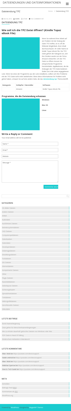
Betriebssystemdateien (10, 227)
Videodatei (6, 309)
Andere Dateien (8, 212)
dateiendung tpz (50, 79)
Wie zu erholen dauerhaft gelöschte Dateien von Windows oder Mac (27, 331)
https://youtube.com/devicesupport (26, 354)
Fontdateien (6, 258)
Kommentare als (10, 391)
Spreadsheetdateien (9, 293)
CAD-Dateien (7, 231)
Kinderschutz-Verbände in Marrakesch (16, 339)
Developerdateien (8, 247)
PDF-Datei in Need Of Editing (13, 335)
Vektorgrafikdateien (9, 301)
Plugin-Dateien (7, 278)
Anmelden (5, 384)
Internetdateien (7, 266)
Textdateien (6, 297)
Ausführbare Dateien (9, 223)
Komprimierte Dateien (10, 270)
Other (25, 19)
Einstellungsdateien (9, 255)
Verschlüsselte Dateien (10, 305)
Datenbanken (7, 239)
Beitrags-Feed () (9, 388)
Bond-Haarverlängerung (11, 323)
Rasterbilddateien (8, 282)
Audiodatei (6, 220)
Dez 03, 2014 (7, 19)
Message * (30, 172)
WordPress (15, 407)
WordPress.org (7, 395)
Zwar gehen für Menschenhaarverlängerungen (19, 327)
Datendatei (6, 243)
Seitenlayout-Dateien (10, 286)
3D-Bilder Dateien (8, 208)
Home (50, 11)
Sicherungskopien (8, 290)
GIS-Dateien (6, 262)
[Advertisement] (21, 53)
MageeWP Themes (36, 407)
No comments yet (37, 19)
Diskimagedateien (8, 251)
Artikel (4, 216)
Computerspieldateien (10, 235)
